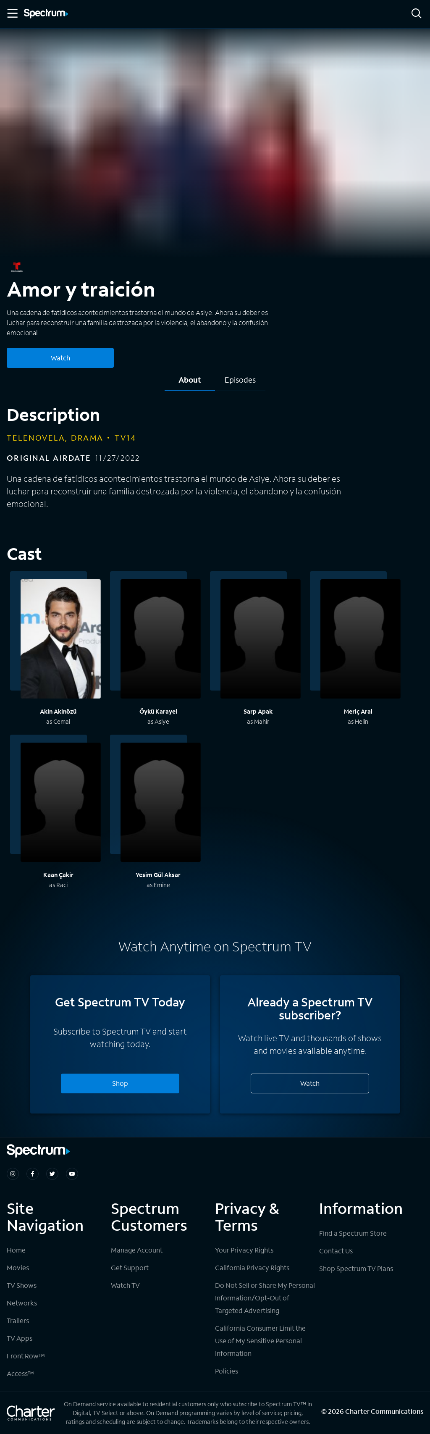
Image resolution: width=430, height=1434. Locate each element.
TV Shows (22, 1285)
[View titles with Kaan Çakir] (61, 803)
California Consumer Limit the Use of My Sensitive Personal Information (260, 1341)
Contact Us (336, 1250)
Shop (120, 1083)
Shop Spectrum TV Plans (356, 1268)
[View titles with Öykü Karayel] (161, 640)
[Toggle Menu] (12, 13)
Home (16, 1249)
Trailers (18, 1320)
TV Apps (19, 1338)
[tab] (190, 383)
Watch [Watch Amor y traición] (60, 357)
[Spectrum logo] (46, 14)
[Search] (416, 14)
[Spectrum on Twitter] (52, 1174)
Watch (310, 1083)
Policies (226, 1370)
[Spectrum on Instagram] (13, 1174)
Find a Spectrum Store (353, 1233)
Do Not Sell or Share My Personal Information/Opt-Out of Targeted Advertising (265, 1298)
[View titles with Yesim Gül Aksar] (161, 803)
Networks (22, 1302)
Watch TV (125, 1285)
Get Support (130, 1267)
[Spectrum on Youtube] (72, 1174)
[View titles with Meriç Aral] (360, 640)
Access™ (20, 1373)
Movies (18, 1267)
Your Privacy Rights (244, 1249)
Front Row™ (26, 1355)
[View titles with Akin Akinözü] (61, 640)
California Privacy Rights (252, 1267)
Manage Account (137, 1249)
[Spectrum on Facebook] (32, 1174)
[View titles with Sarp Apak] (261, 640)
